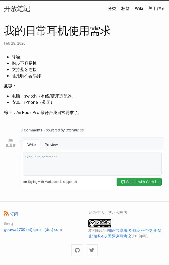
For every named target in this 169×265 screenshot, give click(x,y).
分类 (112, 8)
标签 (125, 8)
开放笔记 (17, 8)
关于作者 (156, 8)
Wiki (139, 8)
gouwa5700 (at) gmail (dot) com (33, 229)
